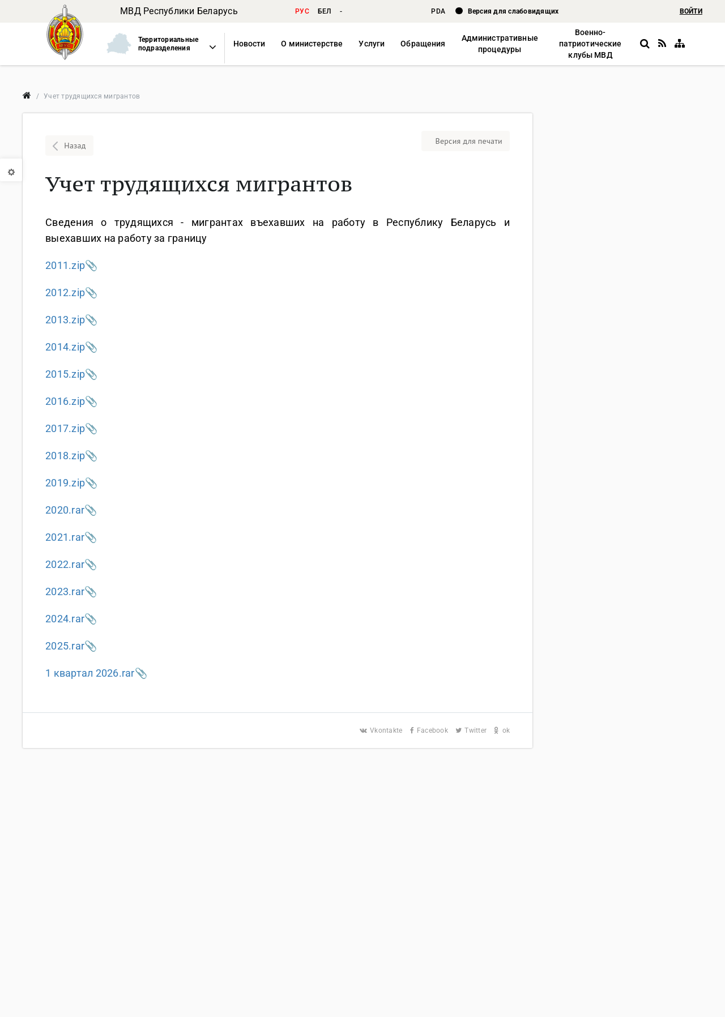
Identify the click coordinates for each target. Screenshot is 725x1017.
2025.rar (64, 646)
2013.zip (65, 320)
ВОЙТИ (691, 11)
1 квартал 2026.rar (90, 673)
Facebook (430, 730)
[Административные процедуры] (499, 44)
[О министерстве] (312, 44)
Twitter (471, 730)
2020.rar (64, 510)
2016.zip (65, 401)
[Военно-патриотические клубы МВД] (590, 44)
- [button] (341, 11)
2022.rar (64, 564)
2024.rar (64, 619)
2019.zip (65, 483)
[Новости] (249, 44)
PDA (439, 11)
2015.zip (65, 374)
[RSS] (662, 43)
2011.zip (65, 265)
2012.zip (65, 292)
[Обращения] (423, 44)
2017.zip (65, 428)
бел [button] (324, 11)
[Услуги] (372, 44)
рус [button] (302, 11)
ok (502, 730)
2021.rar (64, 537)
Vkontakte (382, 730)
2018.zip (65, 456)
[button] (156, 44)
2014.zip (65, 347)
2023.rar (64, 591)
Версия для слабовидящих (513, 11)
